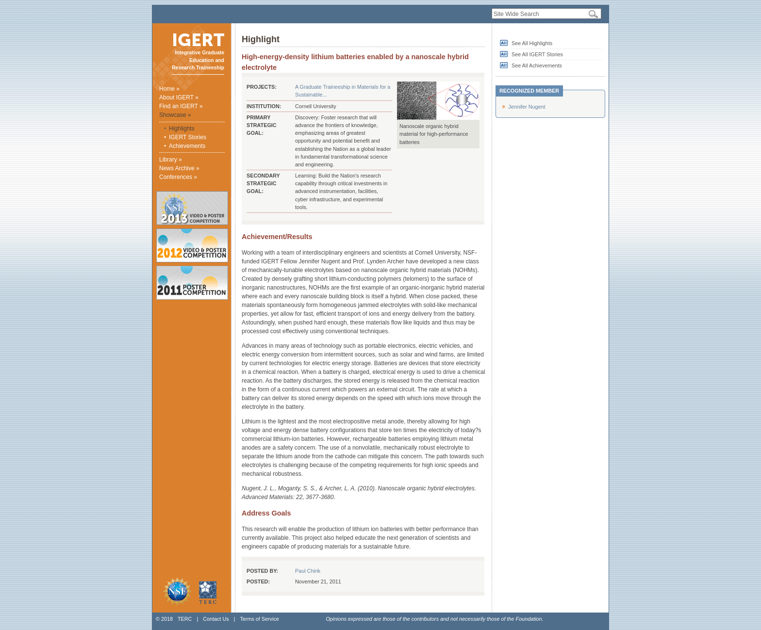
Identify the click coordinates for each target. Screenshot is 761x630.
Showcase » (175, 115)
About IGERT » (179, 97)
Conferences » (178, 177)
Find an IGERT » (181, 106)
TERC (185, 619)
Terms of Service (259, 619)
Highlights (182, 128)
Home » (169, 88)
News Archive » (179, 168)
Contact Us (216, 619)
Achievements (187, 146)
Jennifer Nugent (526, 107)
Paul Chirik (307, 571)
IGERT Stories (187, 137)
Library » (170, 159)
